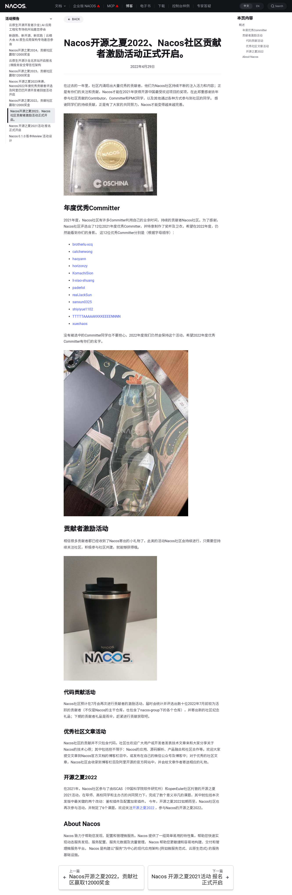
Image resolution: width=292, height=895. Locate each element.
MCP (113, 6)
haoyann (79, 259)
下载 (161, 6)
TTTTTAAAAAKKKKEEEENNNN (96, 316)
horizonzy (80, 266)
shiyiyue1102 (82, 309)
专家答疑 (204, 6)
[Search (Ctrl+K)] (277, 6)
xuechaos (79, 324)
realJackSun (82, 295)
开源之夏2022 (143, 808)
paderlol (78, 288)
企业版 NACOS (86, 6)
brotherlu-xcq (82, 244)
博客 (129, 6)
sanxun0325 (82, 302)
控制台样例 (181, 6)
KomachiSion (82, 273)
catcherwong (82, 252)
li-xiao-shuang (83, 280)
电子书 (145, 6)
